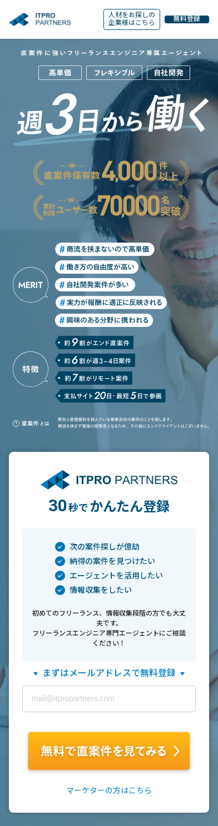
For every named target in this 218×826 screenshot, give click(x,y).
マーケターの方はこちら (109, 790)
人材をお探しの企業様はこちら (131, 19)
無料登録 (187, 19)
